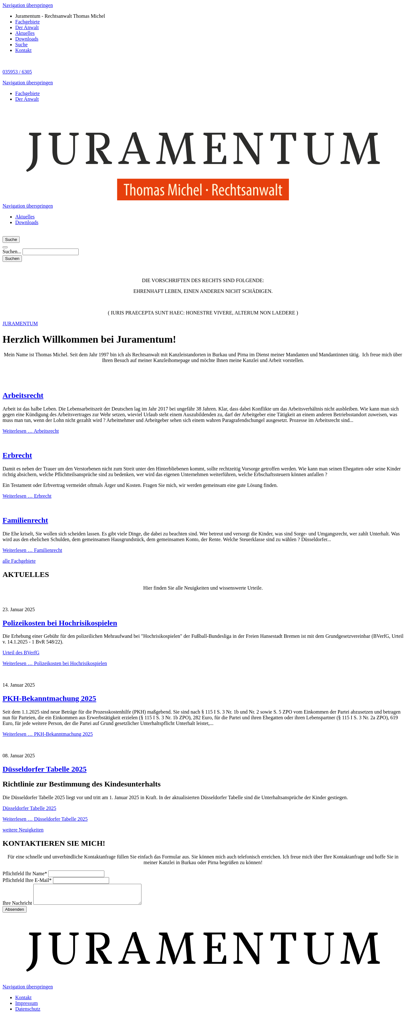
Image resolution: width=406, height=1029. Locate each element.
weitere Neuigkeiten (23, 829)
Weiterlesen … (31, 431)
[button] (5, 247)
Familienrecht (25, 520)
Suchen (12, 258)
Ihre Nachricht (18, 906)
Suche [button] (11, 239)
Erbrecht (17, 455)
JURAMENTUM (20, 323)
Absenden (14, 913)
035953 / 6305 (17, 71)
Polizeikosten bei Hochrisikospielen (60, 623)
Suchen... (13, 251)
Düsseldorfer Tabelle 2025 (45, 769)
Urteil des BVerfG (21, 652)
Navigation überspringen (28, 5)
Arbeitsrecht (23, 395)
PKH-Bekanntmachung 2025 (49, 698)
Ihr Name (25, 873)
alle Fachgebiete (19, 561)
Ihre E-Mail (28, 880)
